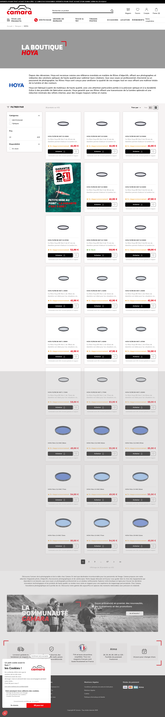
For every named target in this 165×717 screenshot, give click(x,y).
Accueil (9, 26)
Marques (18, 26)
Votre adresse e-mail (102, 613)
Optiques (15, 123)
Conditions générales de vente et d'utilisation (98, 687)
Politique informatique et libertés (94, 697)
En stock (15, 149)
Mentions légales (89, 690)
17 (107, 562)
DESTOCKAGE (17, 120)
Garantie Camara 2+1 (52, 687)
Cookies (86, 694)
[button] (156, 11)
